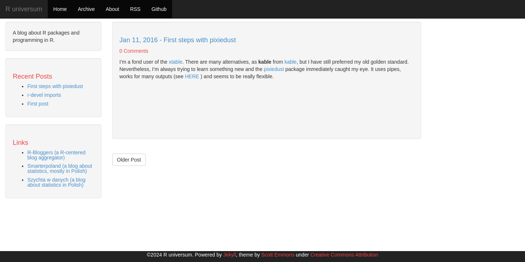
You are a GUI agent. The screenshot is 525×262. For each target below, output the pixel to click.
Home (60, 9)
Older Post (129, 160)
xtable (175, 62)
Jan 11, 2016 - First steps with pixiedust (178, 40)
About (112, 9)
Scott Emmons (278, 255)
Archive (86, 9)
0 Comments (134, 51)
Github (158, 9)
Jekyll (229, 255)
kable (290, 62)
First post (37, 104)
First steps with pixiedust (55, 86)
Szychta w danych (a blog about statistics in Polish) (56, 182)
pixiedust (274, 69)
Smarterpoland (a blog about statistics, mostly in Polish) (59, 168)
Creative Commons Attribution (344, 255)
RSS (135, 9)
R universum (23, 9)
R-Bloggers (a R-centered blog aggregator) (56, 155)
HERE (192, 76)
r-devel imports (44, 95)
